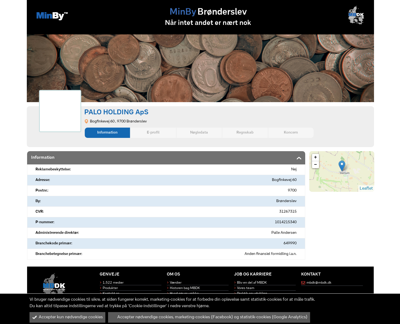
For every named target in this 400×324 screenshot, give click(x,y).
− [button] (315, 164)
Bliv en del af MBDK (252, 282)
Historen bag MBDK (185, 288)
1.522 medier (113, 282)
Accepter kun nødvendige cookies (67, 317)
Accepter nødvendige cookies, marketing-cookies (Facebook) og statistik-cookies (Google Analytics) (209, 317)
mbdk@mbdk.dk (319, 282)
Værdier (175, 282)
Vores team (245, 288)
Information (107, 133)
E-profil (153, 133)
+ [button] (315, 157)
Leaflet (366, 188)
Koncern (291, 133)
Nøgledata (199, 133)
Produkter (110, 288)
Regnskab (244, 133)
